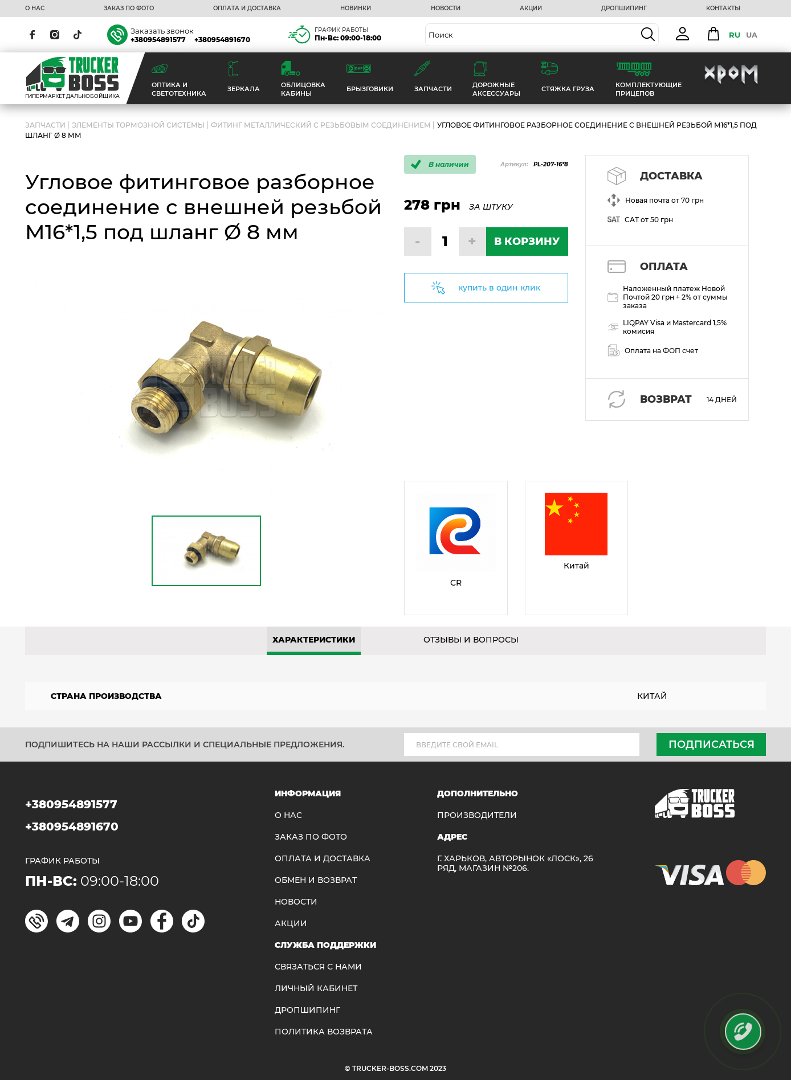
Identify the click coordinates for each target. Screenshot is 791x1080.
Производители (477, 815)
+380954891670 (222, 39)
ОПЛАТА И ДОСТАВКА (247, 8)
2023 (438, 1068)
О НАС (34, 8)
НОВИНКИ (355, 8)
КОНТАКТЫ (723, 8)
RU (734, 34)
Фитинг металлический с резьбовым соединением (321, 125)
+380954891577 (158, 39)
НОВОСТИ (445, 8)
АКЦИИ (531, 8)
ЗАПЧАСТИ (45, 125)
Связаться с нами (318, 967)
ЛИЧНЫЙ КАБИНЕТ (316, 988)
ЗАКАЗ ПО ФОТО (129, 8)
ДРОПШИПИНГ (624, 8)
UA (751, 34)
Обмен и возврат (316, 880)
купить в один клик (499, 288)
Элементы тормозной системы (138, 125)
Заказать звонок (162, 30)
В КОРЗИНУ (527, 241)
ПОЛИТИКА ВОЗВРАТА (324, 1032)
